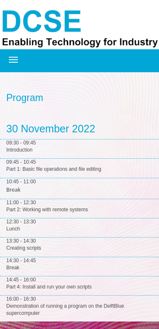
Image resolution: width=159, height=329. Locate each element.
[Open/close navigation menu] (13, 60)
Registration (143, 58)
